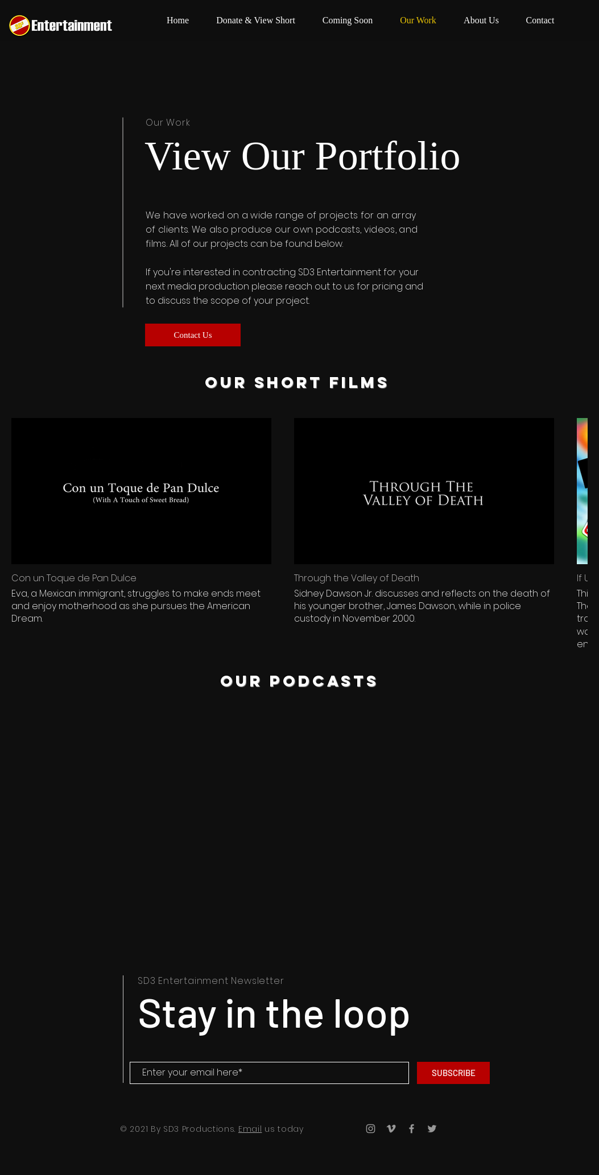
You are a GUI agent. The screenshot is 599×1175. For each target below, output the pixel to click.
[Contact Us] (193, 335)
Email (250, 1129)
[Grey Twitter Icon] (432, 1129)
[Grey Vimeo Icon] (391, 1129)
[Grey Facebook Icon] (412, 1129)
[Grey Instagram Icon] (371, 1129)
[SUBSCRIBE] (453, 1073)
